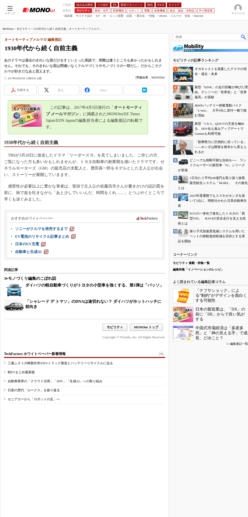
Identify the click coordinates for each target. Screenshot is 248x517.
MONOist (8, 28)
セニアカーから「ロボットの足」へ (34, 399)
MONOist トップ (146, 327)
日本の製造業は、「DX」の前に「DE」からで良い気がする (220, 314)
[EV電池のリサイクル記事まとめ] (45, 236)
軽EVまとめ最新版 (21, 372)
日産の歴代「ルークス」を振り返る (34, 390)
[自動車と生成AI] (31, 252)
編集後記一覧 (239, 344)
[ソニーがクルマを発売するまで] (44, 229)
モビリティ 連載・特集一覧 (191, 263)
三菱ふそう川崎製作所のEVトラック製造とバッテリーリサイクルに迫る (60, 363)
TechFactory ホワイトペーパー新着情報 (35, 354)
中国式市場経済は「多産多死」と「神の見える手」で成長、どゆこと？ (221, 333)
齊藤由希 (142, 77)
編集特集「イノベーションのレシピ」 (198, 269)
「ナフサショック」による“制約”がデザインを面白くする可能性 (221, 295)
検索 (243, 36)
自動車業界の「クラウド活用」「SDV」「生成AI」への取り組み (55, 381)
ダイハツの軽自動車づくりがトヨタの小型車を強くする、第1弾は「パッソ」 (94, 285)
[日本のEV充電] (30, 244)
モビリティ (23, 28)
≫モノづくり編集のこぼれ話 (30, 278)
